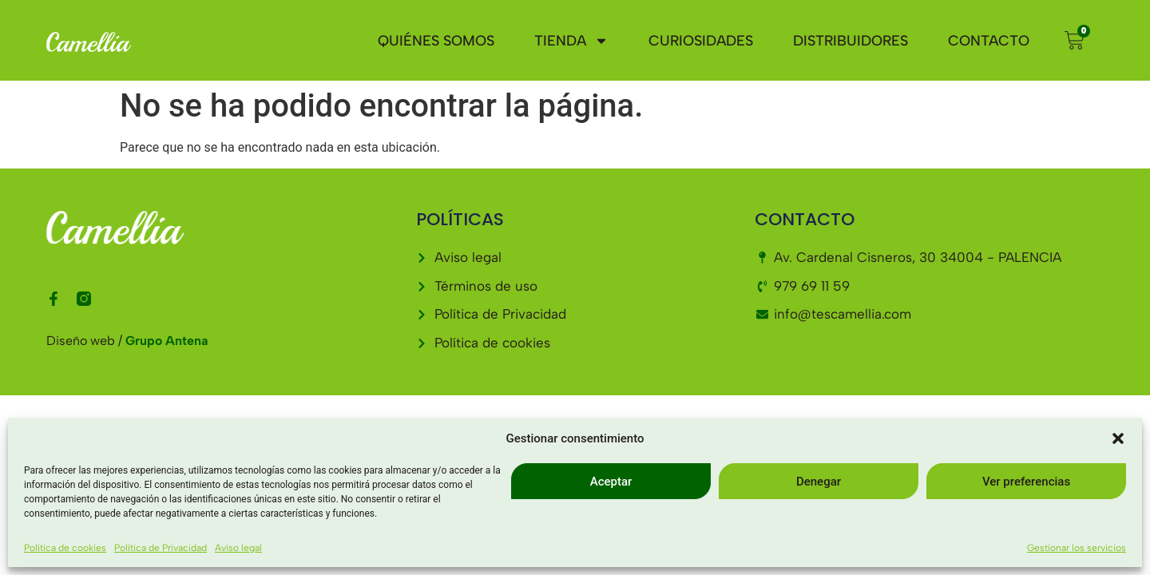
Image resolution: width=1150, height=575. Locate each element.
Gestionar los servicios (1076, 547)
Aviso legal (238, 547)
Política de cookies (65, 547)
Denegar (818, 481)
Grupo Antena (166, 340)
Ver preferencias (1026, 481)
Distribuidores (850, 41)
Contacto (988, 41)
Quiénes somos (436, 41)
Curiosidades (700, 41)
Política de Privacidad (160, 547)
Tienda (571, 41)
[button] (1118, 438)
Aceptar (611, 481)
